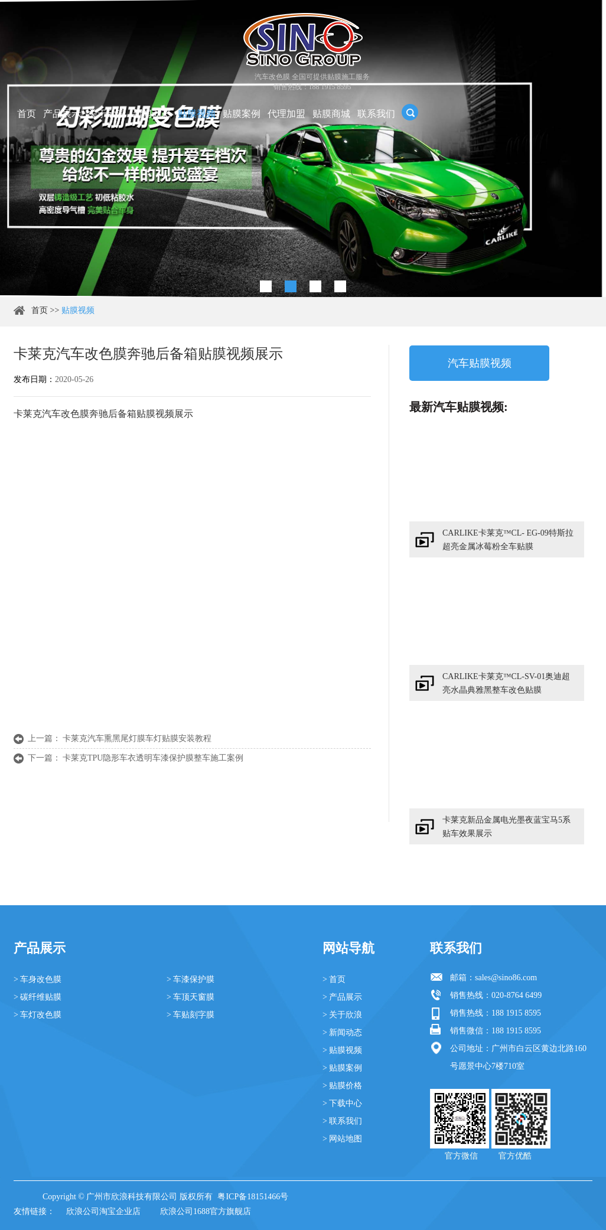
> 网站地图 (342, 1138)
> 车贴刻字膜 (190, 1014)
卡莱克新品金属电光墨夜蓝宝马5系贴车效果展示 (506, 826)
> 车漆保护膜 (190, 979)
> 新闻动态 (342, 1032)
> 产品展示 (342, 997)
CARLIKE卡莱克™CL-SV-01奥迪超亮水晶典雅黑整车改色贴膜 (506, 683)
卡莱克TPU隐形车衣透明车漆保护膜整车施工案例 (153, 757)
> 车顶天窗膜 (190, 997)
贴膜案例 (241, 114)
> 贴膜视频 (342, 1050)
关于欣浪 (107, 114)
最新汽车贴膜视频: (458, 406)
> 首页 (334, 979)
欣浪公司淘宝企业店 (103, 1211)
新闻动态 (152, 114)
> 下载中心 (342, 1103)
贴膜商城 (331, 114)
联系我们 (376, 114)
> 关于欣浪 (342, 1014)
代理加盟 (286, 114)
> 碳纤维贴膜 (37, 997)
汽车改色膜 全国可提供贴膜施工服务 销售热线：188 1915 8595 (312, 82)
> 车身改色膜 (37, 979)
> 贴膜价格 (342, 1085)
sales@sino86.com (506, 977)
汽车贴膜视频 (479, 363)
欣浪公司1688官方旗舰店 (205, 1211)
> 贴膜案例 (342, 1067)
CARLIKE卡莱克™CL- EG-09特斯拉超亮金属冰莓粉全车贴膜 (508, 539)
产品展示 (62, 114)
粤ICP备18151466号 (252, 1196)
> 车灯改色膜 (37, 1014)
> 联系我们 (342, 1121)
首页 (26, 114)
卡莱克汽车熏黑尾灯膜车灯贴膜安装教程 (137, 738)
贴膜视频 (197, 114)
